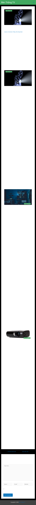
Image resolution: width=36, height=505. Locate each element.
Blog (14, 31)
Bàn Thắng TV (8, 2)
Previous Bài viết (11, 451)
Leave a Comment (8, 31)
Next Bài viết (26, 451)
